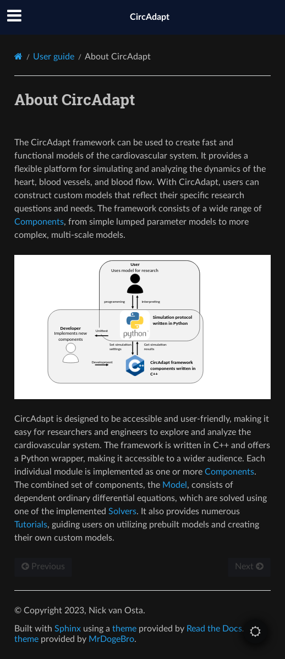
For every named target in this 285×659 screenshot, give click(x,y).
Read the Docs (214, 628)
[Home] (18, 56)
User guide (53, 56)
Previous (43, 566)
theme (124, 628)
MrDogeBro (111, 639)
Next (249, 566)
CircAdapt (149, 17)
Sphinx (67, 628)
